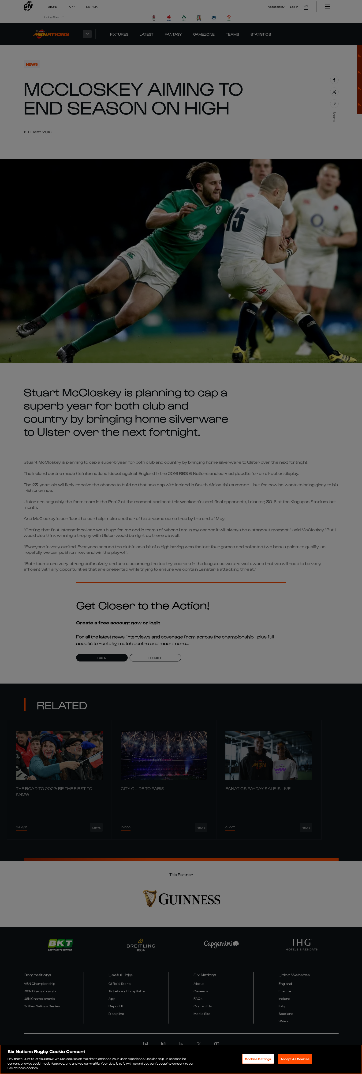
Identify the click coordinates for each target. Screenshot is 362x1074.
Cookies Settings (258, 1059)
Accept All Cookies (295, 1059)
